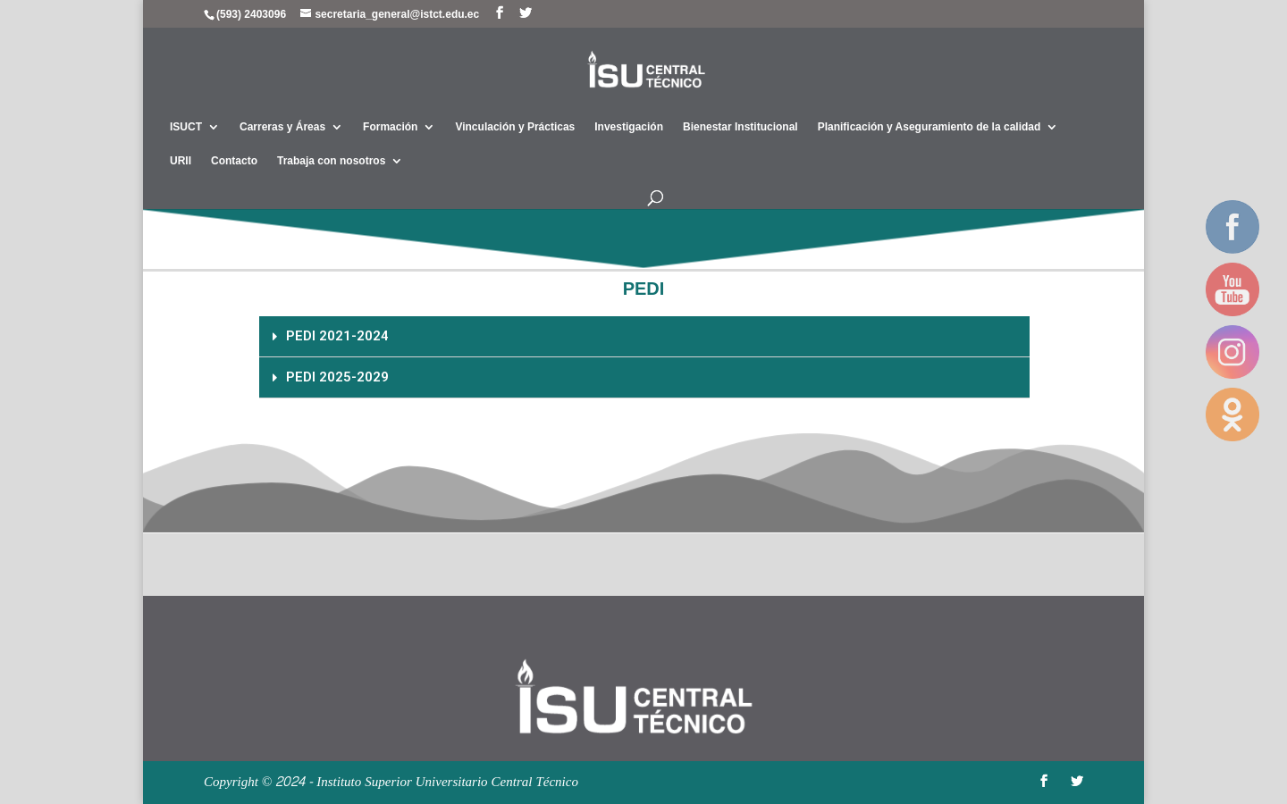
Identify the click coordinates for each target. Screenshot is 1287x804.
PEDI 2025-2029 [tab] (331, 377)
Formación (390, 127)
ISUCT (186, 127)
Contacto (234, 161)
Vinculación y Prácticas (515, 127)
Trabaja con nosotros (331, 161)
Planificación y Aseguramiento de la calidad (929, 127)
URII (180, 161)
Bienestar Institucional (740, 127)
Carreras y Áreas (282, 127)
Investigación (628, 127)
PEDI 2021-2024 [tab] (331, 336)
